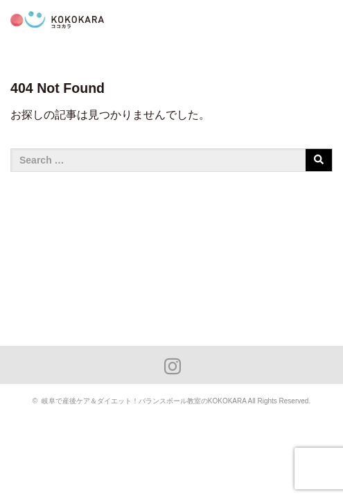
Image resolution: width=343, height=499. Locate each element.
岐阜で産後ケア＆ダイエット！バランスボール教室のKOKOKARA (144, 401)
